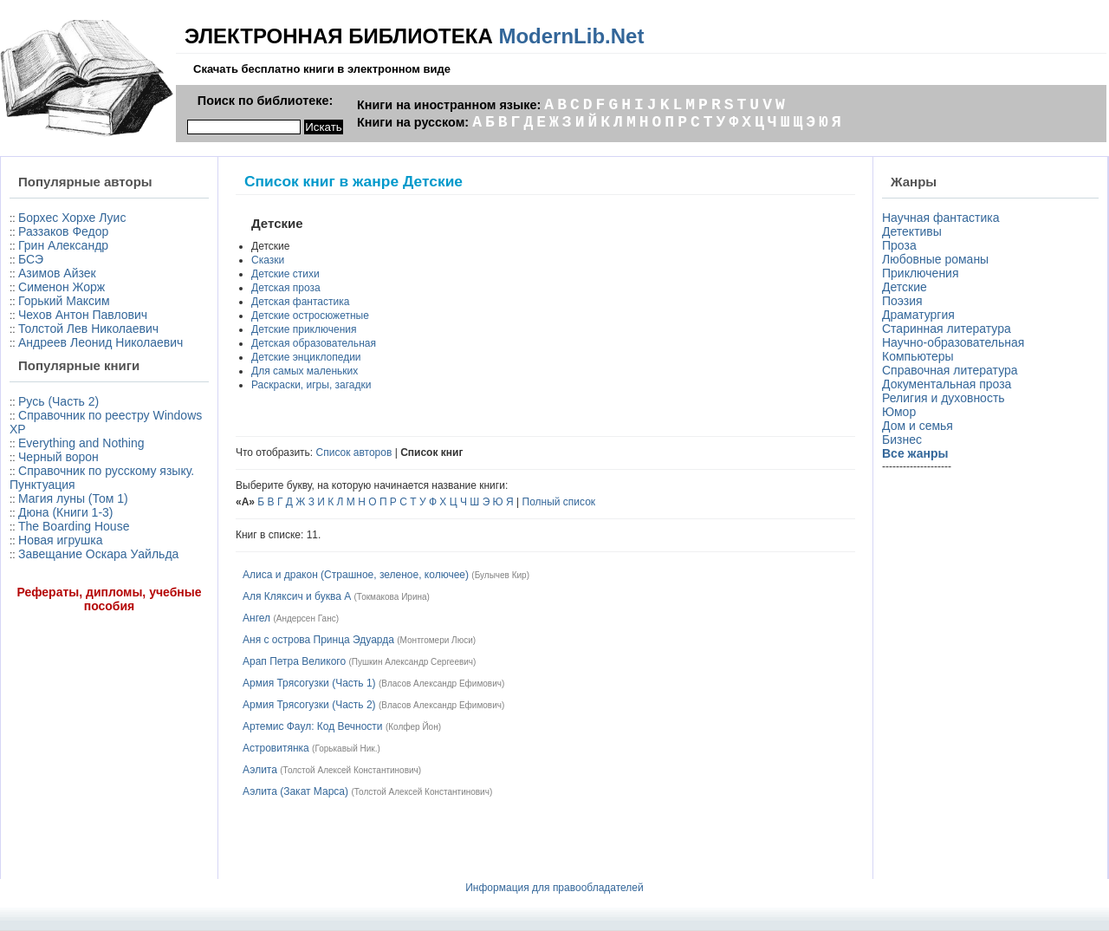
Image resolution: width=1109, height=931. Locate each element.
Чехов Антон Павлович (82, 315)
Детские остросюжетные (310, 315)
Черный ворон (58, 457)
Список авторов (354, 452)
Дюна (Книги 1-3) (65, 512)
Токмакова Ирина (392, 597)
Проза (899, 245)
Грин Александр (63, 245)
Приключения (920, 273)
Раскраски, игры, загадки (311, 385)
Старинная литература (946, 328)
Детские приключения (303, 329)
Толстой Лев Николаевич (88, 328)
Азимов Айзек (57, 273)
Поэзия (902, 301)
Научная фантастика (941, 218)
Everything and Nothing (81, 443)
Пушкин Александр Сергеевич (412, 662)
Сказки (267, 260)
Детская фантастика (300, 302)
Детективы (912, 231)
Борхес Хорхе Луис (72, 218)
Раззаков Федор (63, 231)
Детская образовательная (313, 343)
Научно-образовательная (953, 342)
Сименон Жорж (61, 287)
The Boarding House (73, 526)
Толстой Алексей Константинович (350, 770)
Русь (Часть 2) (58, 401)
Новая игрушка (60, 540)
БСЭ (30, 259)
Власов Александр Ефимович (441, 683)
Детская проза (286, 288)
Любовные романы (935, 259)
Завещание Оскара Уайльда (98, 554)
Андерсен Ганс (306, 618)
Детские (904, 287)
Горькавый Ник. (346, 748)
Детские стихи (285, 274)
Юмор (899, 412)
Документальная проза (946, 384)
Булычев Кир (501, 575)
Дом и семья (917, 426)
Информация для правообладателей (554, 888)
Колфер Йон (413, 727)
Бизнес (902, 439)
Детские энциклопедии (306, 357)
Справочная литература (950, 370)
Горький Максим (64, 301)
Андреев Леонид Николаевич (100, 342)
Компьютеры (918, 356)
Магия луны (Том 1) (73, 498)
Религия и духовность (943, 398)
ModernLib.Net (571, 36)
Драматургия (918, 315)
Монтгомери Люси (436, 640)
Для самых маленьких (304, 371)
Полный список (559, 502)
